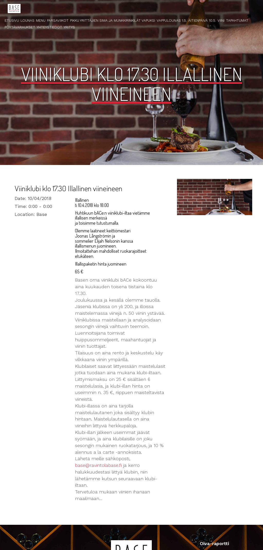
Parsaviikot (58, 20)
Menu (40, 20)
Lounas (27, 20)
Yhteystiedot (49, 27)
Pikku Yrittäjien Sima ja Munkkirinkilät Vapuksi (112, 20)
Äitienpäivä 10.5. (202, 20)
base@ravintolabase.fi (98, 465)
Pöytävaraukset (20, 27)
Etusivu (12, 20)
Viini (221, 20)
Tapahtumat (237, 20)
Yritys (69, 27)
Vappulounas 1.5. (172, 20)
